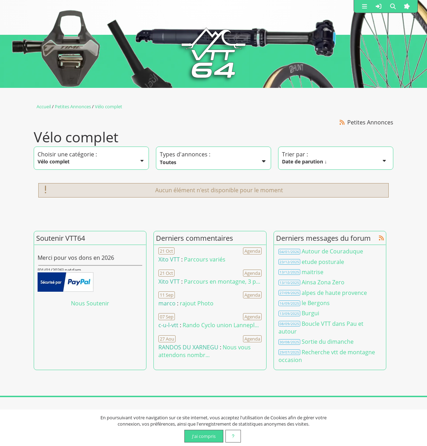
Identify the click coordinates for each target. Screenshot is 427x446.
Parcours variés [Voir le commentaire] (204, 259)
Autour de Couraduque (332, 251)
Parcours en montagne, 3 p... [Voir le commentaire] (222, 281)
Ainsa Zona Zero (323, 282)
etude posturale (323, 262)
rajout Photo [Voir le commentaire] (197, 303)
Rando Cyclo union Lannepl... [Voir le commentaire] (221, 325)
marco (167, 303)
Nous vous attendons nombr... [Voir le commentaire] (204, 351)
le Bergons (316, 303)
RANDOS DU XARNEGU (189, 347)
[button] (364, 6)
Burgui (310, 313)
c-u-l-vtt (168, 325)
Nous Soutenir (90, 303)
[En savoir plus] (233, 436)
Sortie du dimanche (328, 341)
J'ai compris (204, 436)
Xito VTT (169, 259)
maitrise (312, 272)
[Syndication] (342, 122)
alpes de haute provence (334, 293)
